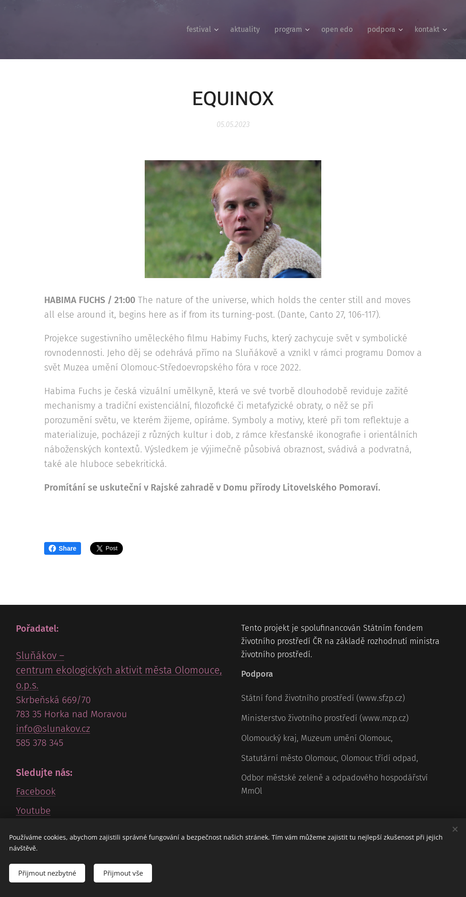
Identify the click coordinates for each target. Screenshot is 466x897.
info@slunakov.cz (53, 729)
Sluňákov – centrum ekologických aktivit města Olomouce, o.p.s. (119, 671)
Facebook (36, 791)
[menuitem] (203, 29)
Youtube (33, 810)
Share (62, 548)
